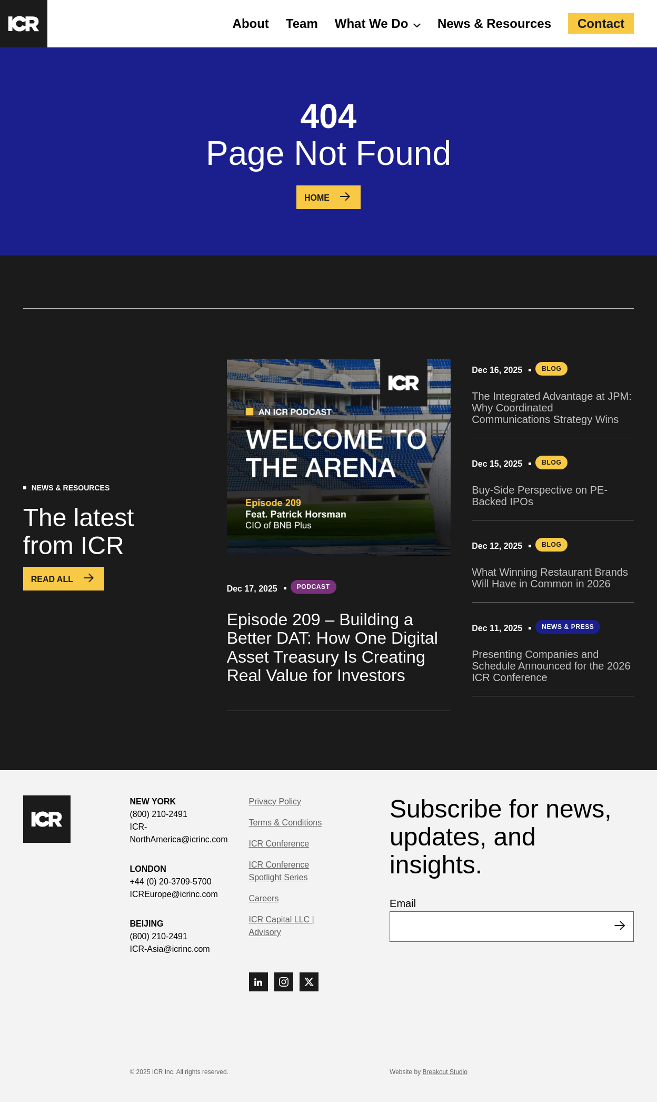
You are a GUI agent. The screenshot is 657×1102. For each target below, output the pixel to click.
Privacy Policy (275, 801)
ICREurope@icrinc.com (173, 894)
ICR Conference (279, 843)
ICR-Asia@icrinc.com (170, 948)
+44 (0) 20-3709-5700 (170, 881)
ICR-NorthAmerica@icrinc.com (178, 833)
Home (317, 197)
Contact (601, 23)
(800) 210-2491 (158, 814)
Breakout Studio (445, 1072)
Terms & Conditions (285, 822)
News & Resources (494, 23)
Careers (264, 898)
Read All (52, 579)
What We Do (372, 23)
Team (302, 23)
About (251, 23)
